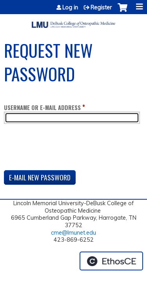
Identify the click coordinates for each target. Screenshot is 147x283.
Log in (70, 7)
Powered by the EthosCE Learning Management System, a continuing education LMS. (111, 261)
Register (101, 7)
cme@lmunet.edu (73, 232)
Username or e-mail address (42, 107)
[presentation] (63, 148)
